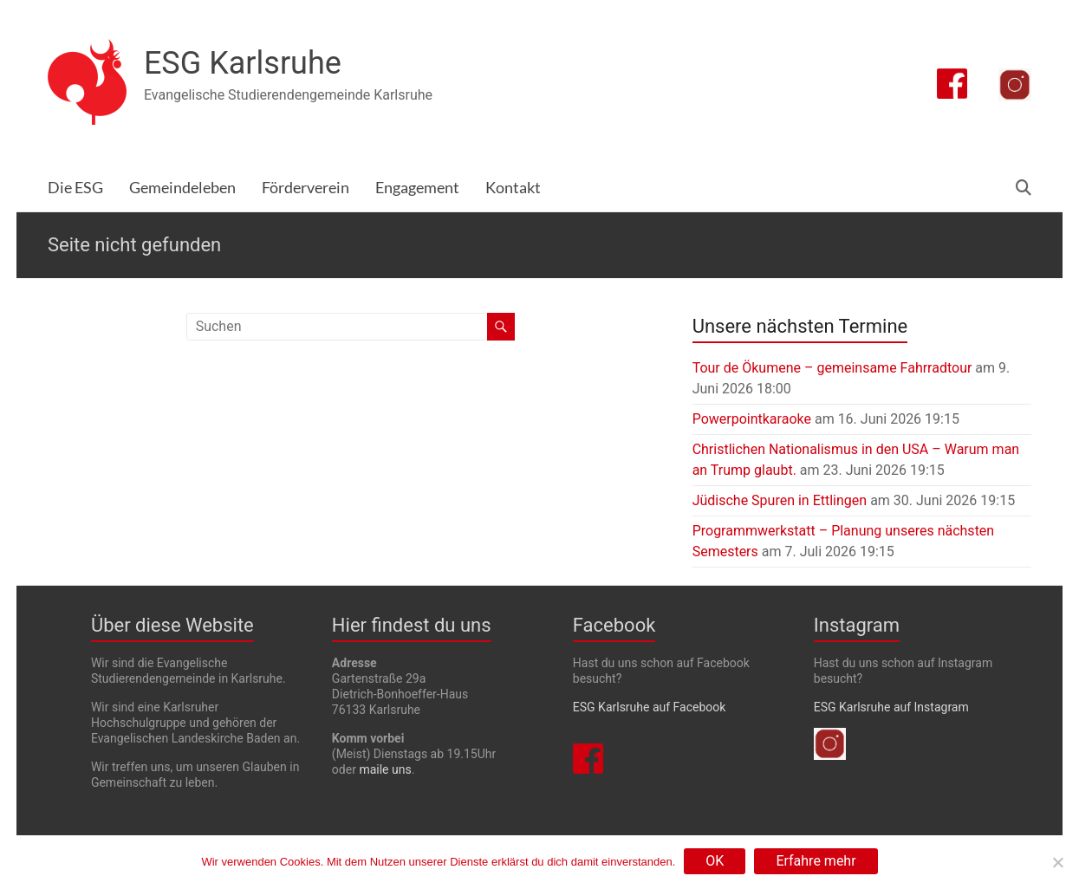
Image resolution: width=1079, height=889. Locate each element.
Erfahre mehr (815, 861)
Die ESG (75, 187)
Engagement (417, 187)
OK (714, 861)
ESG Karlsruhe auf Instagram (891, 707)
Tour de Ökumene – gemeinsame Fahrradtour (832, 368)
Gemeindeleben (182, 187)
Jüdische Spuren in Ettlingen (780, 500)
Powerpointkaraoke (751, 419)
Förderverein (305, 187)
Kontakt (513, 187)
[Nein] (1057, 862)
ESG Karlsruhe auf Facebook (649, 707)
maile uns (385, 769)
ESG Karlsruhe (242, 63)
